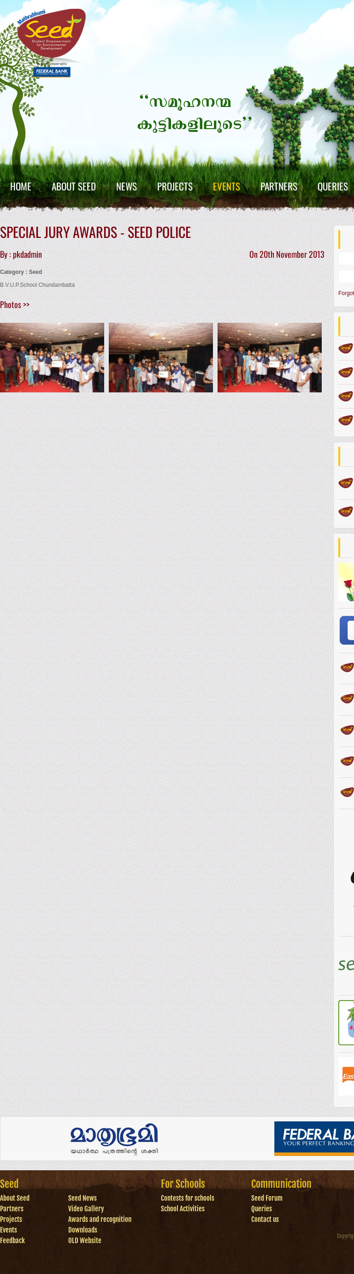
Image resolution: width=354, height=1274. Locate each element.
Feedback (12, 1240)
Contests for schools (187, 1198)
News (126, 186)
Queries (333, 186)
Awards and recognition (99, 1219)
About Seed (74, 186)
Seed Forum (267, 1198)
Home (20, 186)
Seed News (82, 1198)
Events (226, 186)
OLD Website (84, 1240)
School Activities (183, 1208)
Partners (278, 186)
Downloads (82, 1230)
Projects (175, 186)
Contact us (265, 1219)
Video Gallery (86, 1208)
